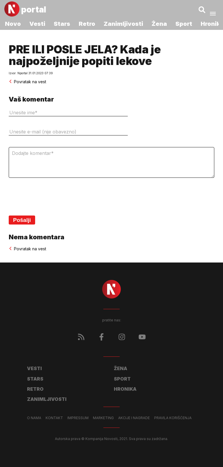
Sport (183, 23)
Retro (87, 23)
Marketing (103, 418)
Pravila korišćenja (173, 418)
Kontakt (54, 418)
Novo (13, 23)
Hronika (125, 389)
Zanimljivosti (123, 23)
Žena (159, 23)
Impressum (78, 418)
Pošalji (22, 220)
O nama (34, 418)
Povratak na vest (27, 81)
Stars (62, 23)
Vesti (37, 23)
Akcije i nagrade (134, 418)
